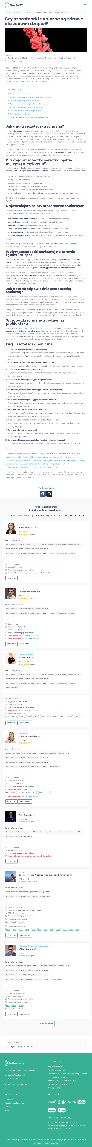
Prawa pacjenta (54, 1088)
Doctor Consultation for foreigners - (21, 753)
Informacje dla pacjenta (58, 1084)
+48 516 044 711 (13, 1078)
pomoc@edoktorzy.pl (15, 1075)
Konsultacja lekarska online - (62, 553)
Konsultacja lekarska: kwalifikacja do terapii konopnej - (28, 896)
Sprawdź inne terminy (32, 635)
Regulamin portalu (55, 1066)
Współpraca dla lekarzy (14, 1103)
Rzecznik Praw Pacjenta (57, 1077)
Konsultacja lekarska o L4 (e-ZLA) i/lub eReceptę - (26, 553)
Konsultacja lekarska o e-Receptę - (21, 544)
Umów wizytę (25, 644)
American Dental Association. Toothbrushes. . (33, 467)
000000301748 (65, 1128)
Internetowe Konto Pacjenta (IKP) (62, 1081)
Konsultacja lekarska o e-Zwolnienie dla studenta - (27, 549)
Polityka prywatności (56, 1070)
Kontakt (8, 1107)
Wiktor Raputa (26, 949)
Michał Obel (24, 657)
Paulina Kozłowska (28, 736)
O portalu (9, 1099)
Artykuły (17, 12)
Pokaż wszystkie (12, 688)
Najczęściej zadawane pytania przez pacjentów (67, 1074)
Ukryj (19, 90)
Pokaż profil (11, 578)
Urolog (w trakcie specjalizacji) (40, 946)
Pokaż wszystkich (46, 1024)
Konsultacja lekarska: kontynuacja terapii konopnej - (27, 892)
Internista (23, 654)
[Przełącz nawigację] (84, 5)
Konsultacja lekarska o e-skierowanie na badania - (60, 544)
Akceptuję (37, 1143)
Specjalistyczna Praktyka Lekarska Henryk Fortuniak (44, 875)
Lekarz (21, 524)
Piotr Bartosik (25, 815)
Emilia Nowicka (26, 527)
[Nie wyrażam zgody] (89, 1142)
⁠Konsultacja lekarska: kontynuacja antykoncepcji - (27, 979)
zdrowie (16, 1043)
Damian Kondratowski (29, 591)
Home (8, 12)
